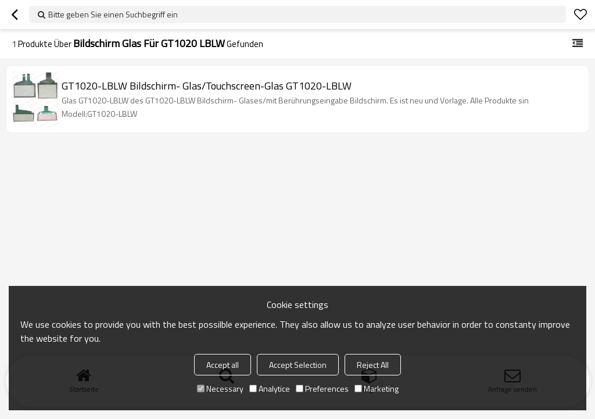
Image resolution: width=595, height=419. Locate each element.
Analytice (269, 388)
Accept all (222, 365)
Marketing (376, 388)
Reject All (373, 365)
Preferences (322, 388)
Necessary (220, 388)
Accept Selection (298, 365)
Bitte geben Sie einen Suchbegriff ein (113, 14)
